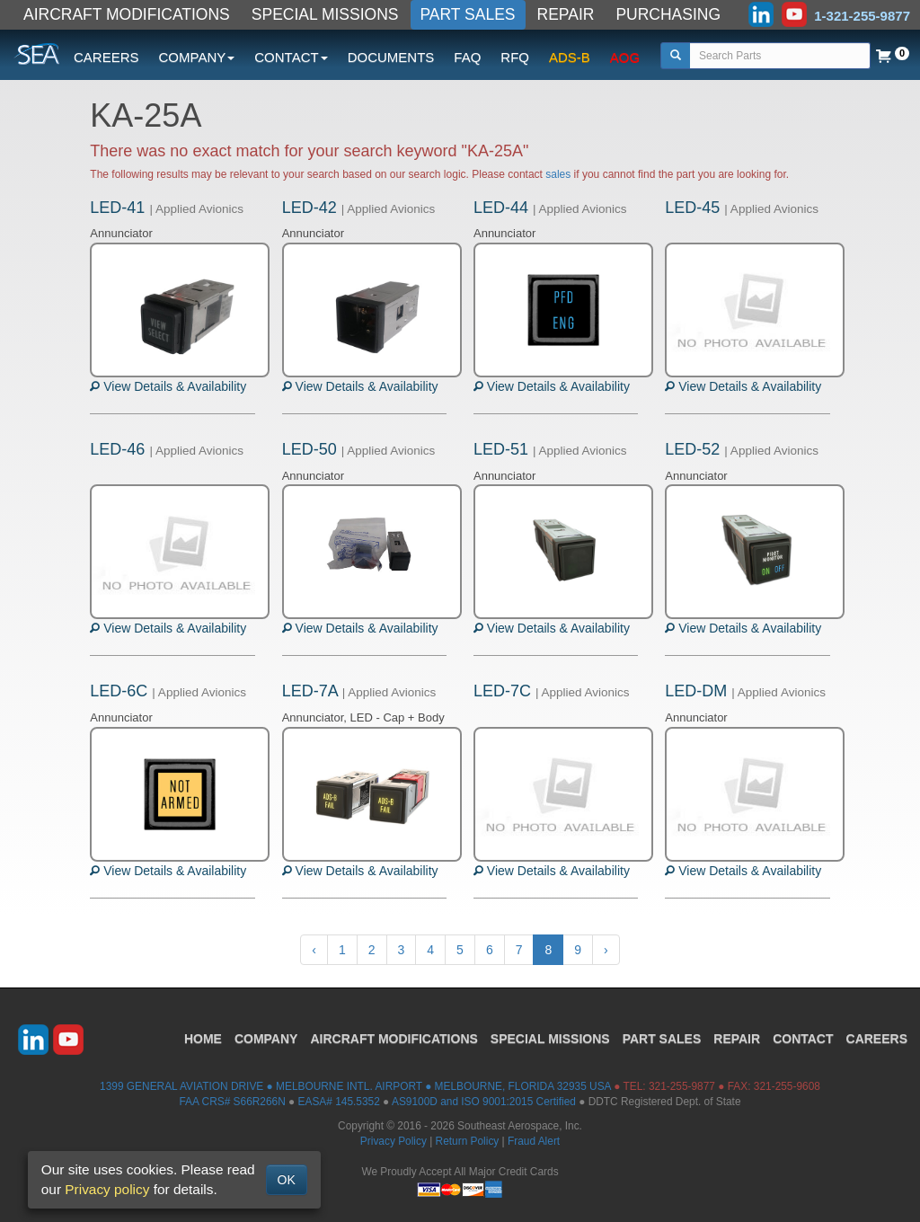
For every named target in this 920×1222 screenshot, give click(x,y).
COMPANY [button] (197, 57)
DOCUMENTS (391, 57)
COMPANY (266, 1039)
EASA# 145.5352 (339, 1101)
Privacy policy (107, 1189)
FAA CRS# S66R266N (232, 1101)
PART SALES (468, 14)
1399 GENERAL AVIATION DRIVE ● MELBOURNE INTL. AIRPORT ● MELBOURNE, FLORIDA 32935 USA (355, 1086)
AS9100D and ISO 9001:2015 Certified (484, 1101)
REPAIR (566, 14)
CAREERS (106, 57)
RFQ (514, 57)
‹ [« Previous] (314, 950)
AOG (625, 57)
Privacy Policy (393, 1141)
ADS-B (569, 57)
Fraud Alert (534, 1141)
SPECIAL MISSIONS (325, 14)
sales (558, 174)
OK (287, 1180)
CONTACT (803, 1039)
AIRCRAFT (393, 1039)
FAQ (467, 57)
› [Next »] (606, 950)
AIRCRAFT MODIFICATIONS (126, 14)
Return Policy (468, 1141)
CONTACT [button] (290, 57)
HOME (203, 1039)
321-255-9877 (682, 1086)
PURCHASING (668, 14)
